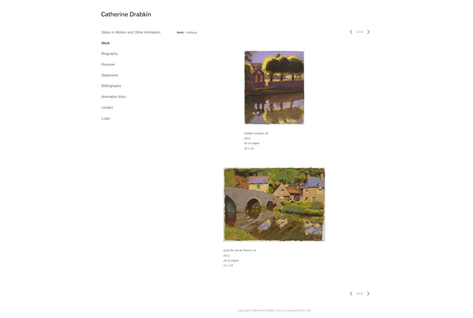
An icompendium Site (297, 310)
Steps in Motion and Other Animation (130, 32)
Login (105, 118)
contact (107, 107)
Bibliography (111, 86)
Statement (109, 75)
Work (105, 43)
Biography (109, 54)
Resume (108, 64)
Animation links (113, 97)
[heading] (117, 14)
